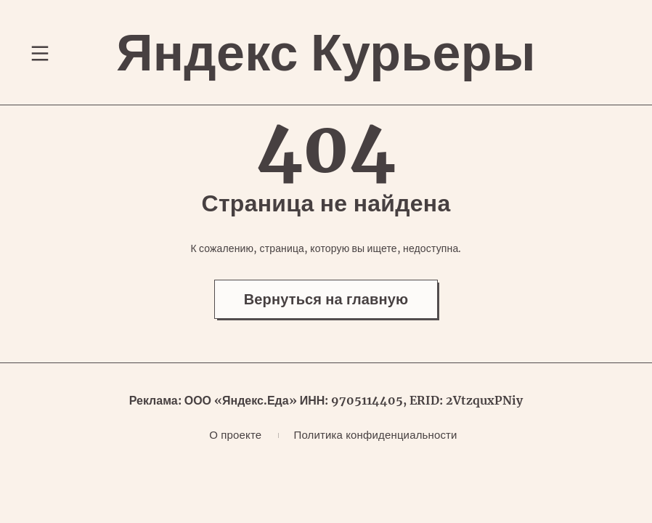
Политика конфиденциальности (375, 435)
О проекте (235, 435)
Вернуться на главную (326, 299)
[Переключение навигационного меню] (40, 53)
